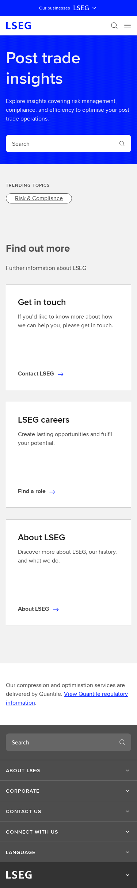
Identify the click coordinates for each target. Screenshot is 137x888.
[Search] (114, 25)
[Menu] (127, 25)
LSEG (85, 8)
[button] (68, 770)
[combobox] (59, 143)
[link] (39, 198)
